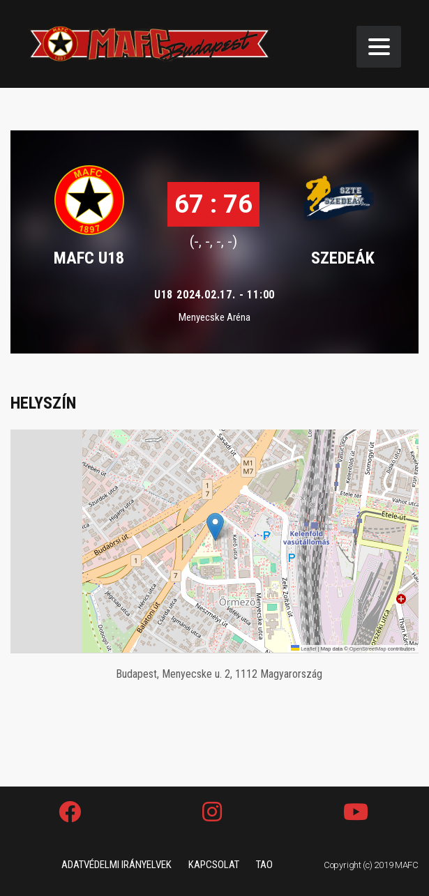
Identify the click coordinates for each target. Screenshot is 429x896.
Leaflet (304, 649)
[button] (215, 526)
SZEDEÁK (343, 258)
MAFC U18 (89, 258)
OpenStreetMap (367, 649)
